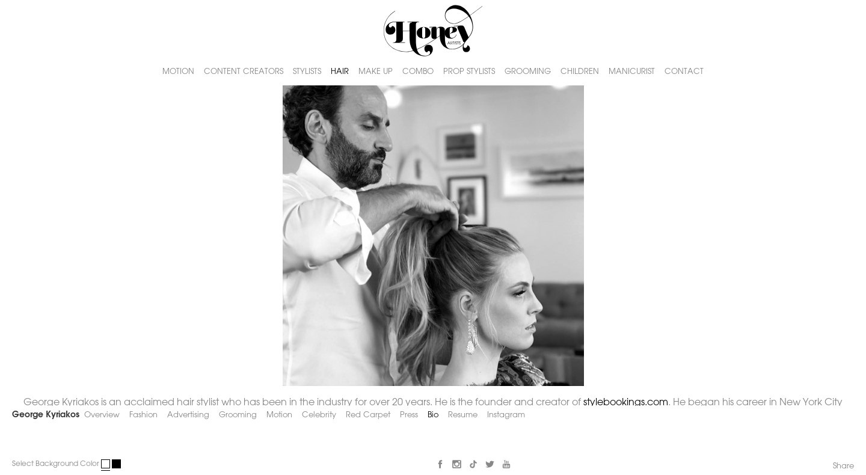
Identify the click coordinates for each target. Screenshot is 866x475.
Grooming (238, 415)
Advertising (188, 415)
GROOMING (528, 71)
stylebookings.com (625, 403)
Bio (433, 415)
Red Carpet (368, 415)
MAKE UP (375, 71)
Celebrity (319, 415)
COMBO (418, 71)
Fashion (143, 415)
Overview (102, 415)
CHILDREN (579, 71)
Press (409, 415)
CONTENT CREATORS (243, 71)
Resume (463, 415)
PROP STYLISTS (469, 71)
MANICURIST (632, 71)
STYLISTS (307, 71)
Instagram (506, 415)
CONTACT (684, 71)
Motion (279, 415)
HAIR (340, 71)
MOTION (178, 71)
